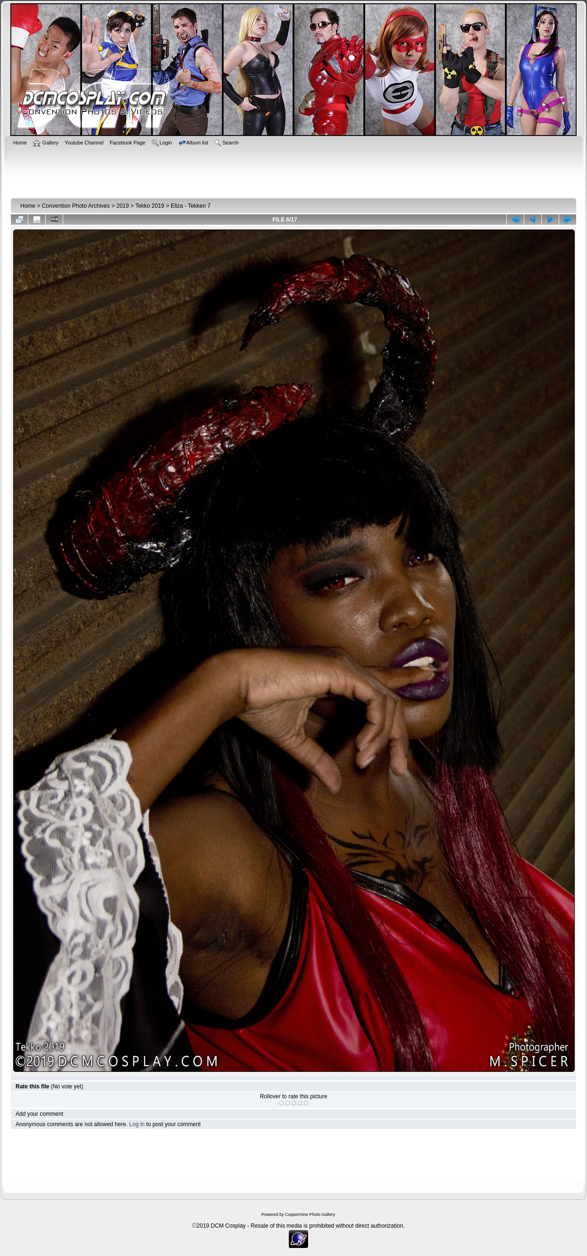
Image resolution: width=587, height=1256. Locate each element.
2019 (122, 206)
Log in (137, 1124)
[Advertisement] (293, 171)
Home (27, 206)
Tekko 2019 (149, 206)
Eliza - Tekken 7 (191, 206)
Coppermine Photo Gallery (310, 1214)
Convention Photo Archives (76, 206)
